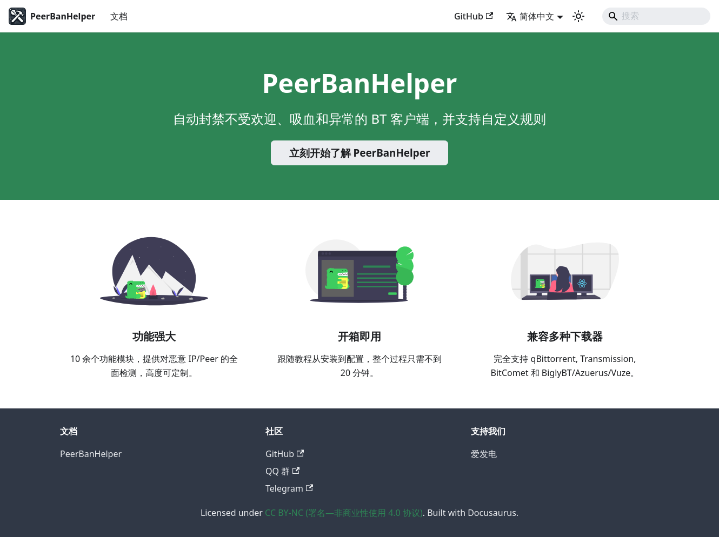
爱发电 (484, 454)
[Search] (656, 16)
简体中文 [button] (530, 16)
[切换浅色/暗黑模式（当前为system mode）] (578, 16)
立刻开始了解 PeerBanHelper (359, 153)
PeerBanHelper (91, 454)
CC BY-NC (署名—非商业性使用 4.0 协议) (344, 513)
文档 (119, 16)
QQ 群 (282, 471)
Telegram (289, 488)
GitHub (473, 16)
